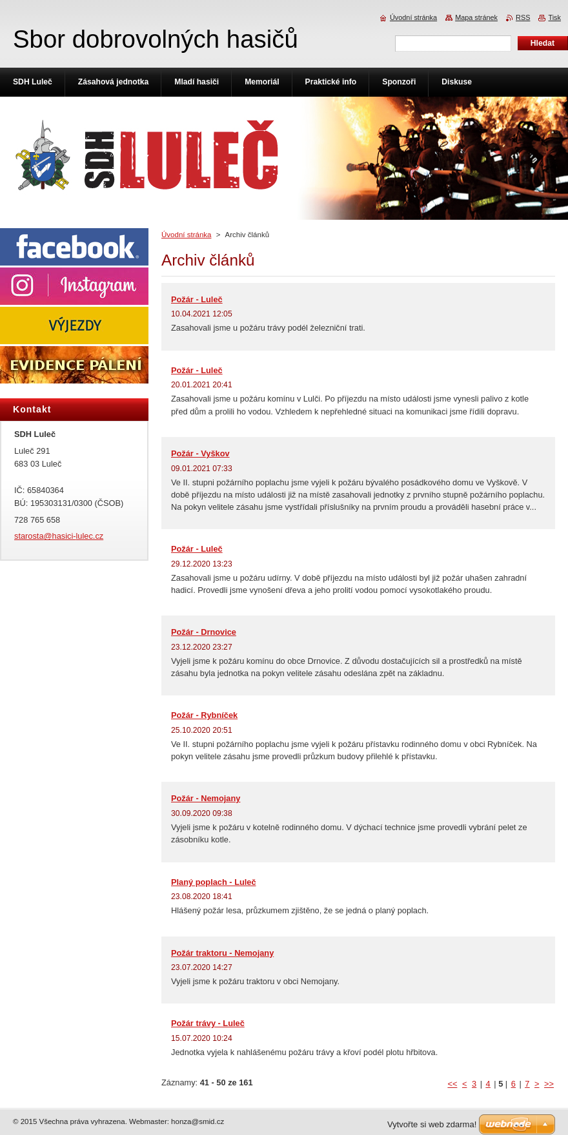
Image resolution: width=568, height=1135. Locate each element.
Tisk (554, 17)
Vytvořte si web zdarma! (431, 1124)
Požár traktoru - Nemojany (222, 953)
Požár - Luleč (197, 299)
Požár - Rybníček (204, 715)
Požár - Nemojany (205, 798)
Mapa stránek (476, 17)
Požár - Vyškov (200, 453)
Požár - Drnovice (203, 632)
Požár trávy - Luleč (208, 1023)
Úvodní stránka (186, 234)
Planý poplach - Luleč (213, 882)
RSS (523, 17)
